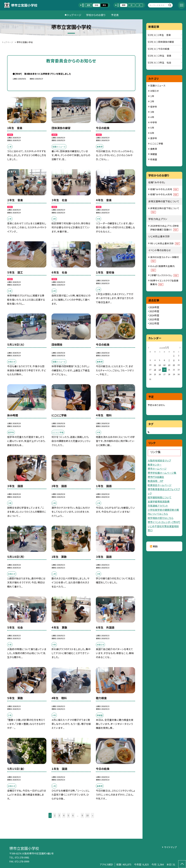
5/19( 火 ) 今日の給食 (158, 48)
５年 (152, 127)
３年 (152, 111)
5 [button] (68, 815)
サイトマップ (170, 847)
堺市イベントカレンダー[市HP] (164, 522)
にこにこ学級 (156, 143)
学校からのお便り (95, 15)
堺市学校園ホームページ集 (162, 473)
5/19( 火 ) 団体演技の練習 (161, 41)
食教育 (153, 148)
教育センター (155, 464)
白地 (96, 5)
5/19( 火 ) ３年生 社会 (159, 62)
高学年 (153, 138)
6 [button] (73, 815)
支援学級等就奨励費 (159, 501)
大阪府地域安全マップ (159, 460)
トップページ (74, 15)
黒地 (104, 5)
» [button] (92, 815)
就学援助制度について (159, 497)
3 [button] (59, 815)
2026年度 (154, 307)
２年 (152, 101)
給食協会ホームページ (159, 485)
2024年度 (154, 315)
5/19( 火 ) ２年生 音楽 (159, 55)
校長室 (153, 159)
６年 (152, 132)
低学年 (153, 106)
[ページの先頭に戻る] (182, 864)
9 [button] (82, 815)
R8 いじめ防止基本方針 (165, 243)
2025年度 (154, 311)
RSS (155, 546)
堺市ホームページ (157, 468)
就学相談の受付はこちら (160, 518)
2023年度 (154, 319)
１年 (152, 96)
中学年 (153, 122)
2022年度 (154, 323)
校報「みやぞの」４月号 (164, 194)
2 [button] (54, 815)
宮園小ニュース (157, 85)
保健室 (153, 154)
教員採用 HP (155, 481)
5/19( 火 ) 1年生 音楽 (159, 34)
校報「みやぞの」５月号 (164, 189)
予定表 (115, 15)
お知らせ (154, 90)
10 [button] (87, 815)
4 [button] (63, 815)
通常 (88, 5)
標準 (123, 5)
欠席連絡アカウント (158, 505)
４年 (152, 117)
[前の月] (148, 347)
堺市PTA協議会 (156, 477)
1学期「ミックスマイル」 (164, 275)
